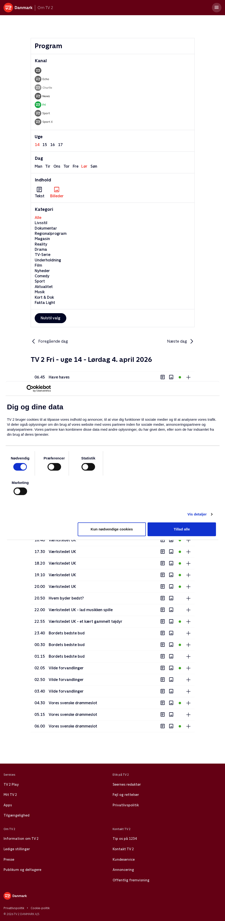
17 (60, 144)
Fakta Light (45, 302)
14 (37, 144)
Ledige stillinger (17, 849)
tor (66, 166)
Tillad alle (182, 529)
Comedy (42, 276)
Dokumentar (46, 228)
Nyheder (42, 271)
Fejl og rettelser (126, 795)
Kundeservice (124, 859)
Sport (40, 281)
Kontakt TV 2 (123, 849)
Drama (41, 249)
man (38, 166)
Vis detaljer (197, 514)
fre (75, 166)
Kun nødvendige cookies (112, 529)
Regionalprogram (51, 233)
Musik (40, 292)
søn (94, 166)
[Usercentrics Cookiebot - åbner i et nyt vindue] (30, 388)
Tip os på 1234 (125, 839)
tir (47, 166)
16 (52, 144)
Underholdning (48, 260)
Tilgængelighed (16, 815)
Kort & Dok (44, 297)
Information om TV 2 (21, 839)
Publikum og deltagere (22, 870)
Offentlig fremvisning (131, 880)
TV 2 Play (11, 784)
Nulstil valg (50, 318)
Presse (9, 859)
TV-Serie (42, 254)
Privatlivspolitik (126, 805)
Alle (38, 217)
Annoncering (123, 870)
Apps (8, 805)
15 (44, 144)
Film (38, 265)
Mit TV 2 (10, 795)
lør (84, 166)
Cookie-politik (40, 908)
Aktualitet (44, 286)
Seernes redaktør (127, 784)
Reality (41, 244)
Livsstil (41, 223)
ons (56, 166)
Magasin (42, 238)
